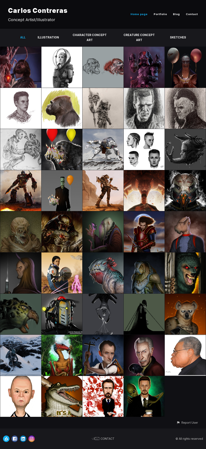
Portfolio (160, 14)
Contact (192, 14)
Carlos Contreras (38, 10)
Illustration (48, 37)
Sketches (178, 37)
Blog (176, 14)
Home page (139, 14)
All (23, 37)
